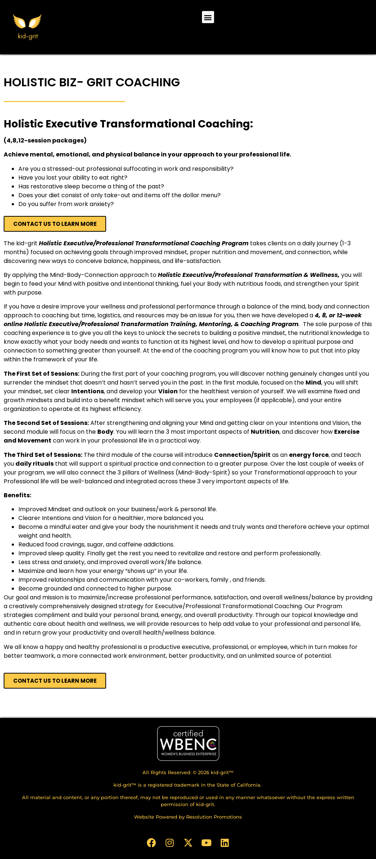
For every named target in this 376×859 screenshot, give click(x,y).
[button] (208, 17)
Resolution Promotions (214, 817)
